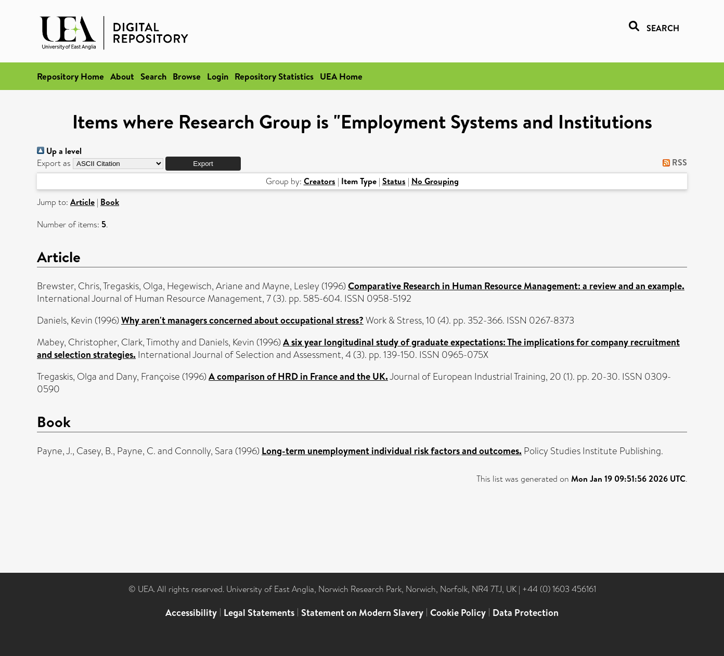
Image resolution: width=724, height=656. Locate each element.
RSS (672, 162)
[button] (203, 164)
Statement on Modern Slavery (362, 612)
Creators (319, 181)
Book (109, 202)
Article (82, 202)
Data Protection (526, 612)
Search (153, 76)
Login (217, 76)
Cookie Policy (458, 612)
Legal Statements (259, 612)
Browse (187, 76)
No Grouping (435, 181)
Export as (54, 163)
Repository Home (70, 76)
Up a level (59, 151)
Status (394, 181)
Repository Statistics (274, 76)
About (122, 76)
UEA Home (341, 76)
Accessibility (191, 612)
